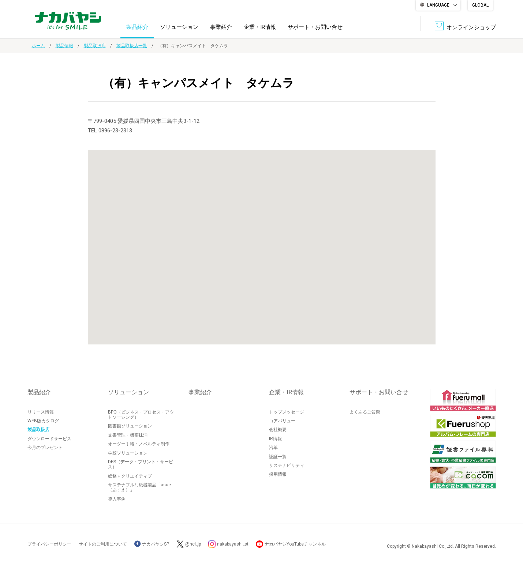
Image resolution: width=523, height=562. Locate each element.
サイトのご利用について (103, 544)
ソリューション (179, 27)
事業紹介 (221, 27)
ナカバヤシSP (151, 544)
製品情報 (64, 45)
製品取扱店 (95, 45)
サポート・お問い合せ (315, 27)
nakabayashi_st (233, 544)
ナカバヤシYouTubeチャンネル (295, 544)
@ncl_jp (193, 544)
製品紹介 (137, 27)
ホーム (38, 45)
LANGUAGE (438, 5)
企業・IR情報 (260, 27)
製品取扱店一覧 (131, 45)
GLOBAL (480, 5)
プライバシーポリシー (49, 544)
